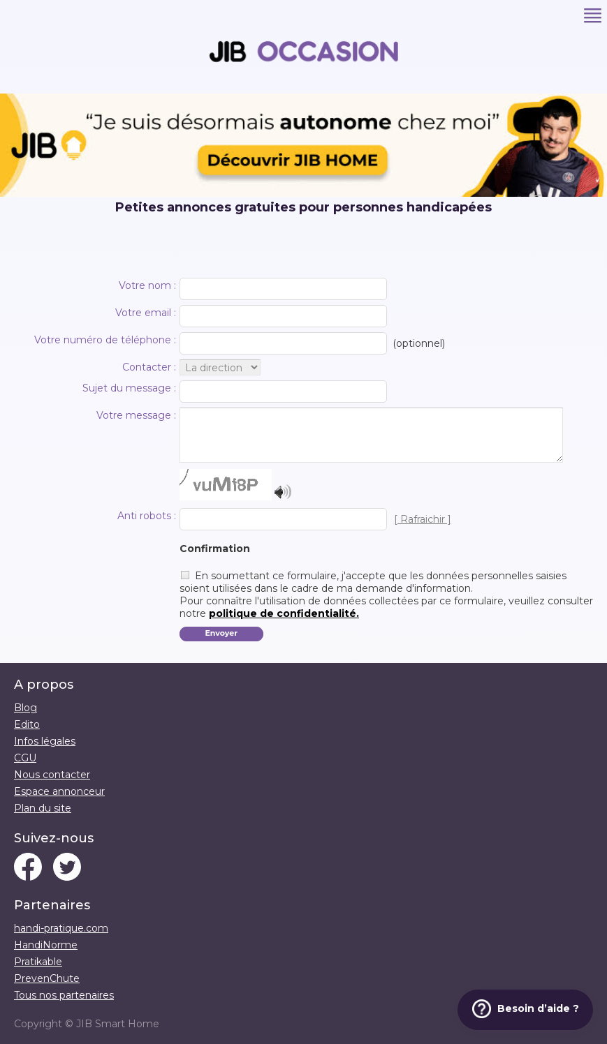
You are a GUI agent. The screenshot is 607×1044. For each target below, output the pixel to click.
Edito (27, 724)
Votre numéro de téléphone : (105, 340)
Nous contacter (52, 774)
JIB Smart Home (117, 1023)
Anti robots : (146, 515)
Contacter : (149, 367)
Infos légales (44, 741)
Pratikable (38, 961)
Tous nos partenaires (64, 995)
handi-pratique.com (61, 928)
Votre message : (136, 415)
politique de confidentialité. (284, 613)
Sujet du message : (129, 388)
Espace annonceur (59, 791)
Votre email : (145, 312)
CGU (25, 758)
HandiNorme (46, 945)
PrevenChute (47, 978)
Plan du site (42, 808)
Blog (25, 707)
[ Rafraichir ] (422, 519)
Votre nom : (147, 285)
